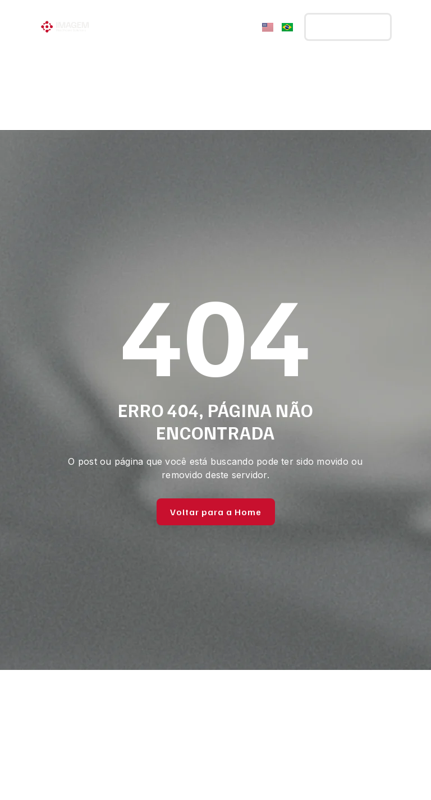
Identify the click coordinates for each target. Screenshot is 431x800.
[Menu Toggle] (245, 27)
